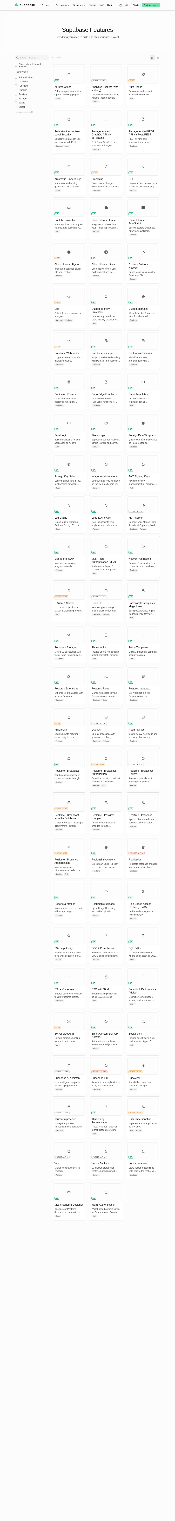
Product (46, 5)
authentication (26, 77)
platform (23, 90)
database (23, 81)
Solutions (79, 5)
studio (22, 103)
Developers (62, 5)
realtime (23, 94)
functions (23, 86)
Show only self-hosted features (30, 65)
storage (23, 98)
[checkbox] (16, 65)
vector (22, 107)
